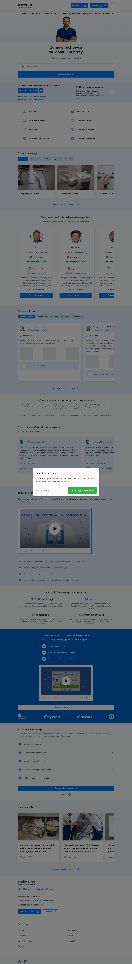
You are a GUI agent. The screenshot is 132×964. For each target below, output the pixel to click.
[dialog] (66, 482)
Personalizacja (43, 490)
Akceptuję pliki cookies (82, 490)
